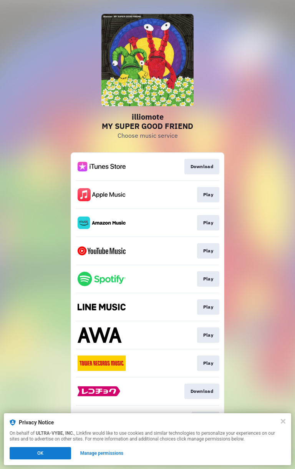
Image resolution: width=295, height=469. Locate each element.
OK (40, 453)
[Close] (283, 421)
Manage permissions (102, 453)
